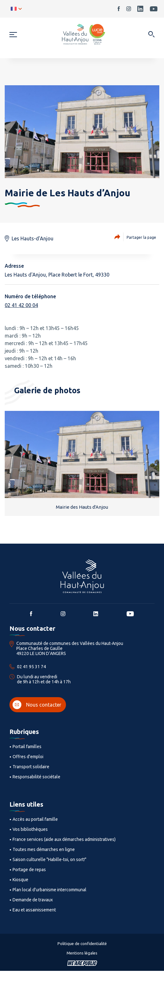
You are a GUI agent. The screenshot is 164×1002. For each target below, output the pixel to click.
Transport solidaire (31, 766)
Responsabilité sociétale (36, 776)
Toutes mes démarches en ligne (44, 849)
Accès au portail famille (35, 819)
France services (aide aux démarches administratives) (64, 839)
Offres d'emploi (28, 756)
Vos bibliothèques (30, 829)
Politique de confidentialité (82, 943)
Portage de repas (29, 869)
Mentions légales (82, 953)
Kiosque (20, 879)
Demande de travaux (33, 899)
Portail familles (27, 746)
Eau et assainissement (34, 909)
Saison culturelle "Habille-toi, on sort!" (49, 859)
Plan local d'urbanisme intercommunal (49, 889)
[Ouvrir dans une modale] (151, 34)
